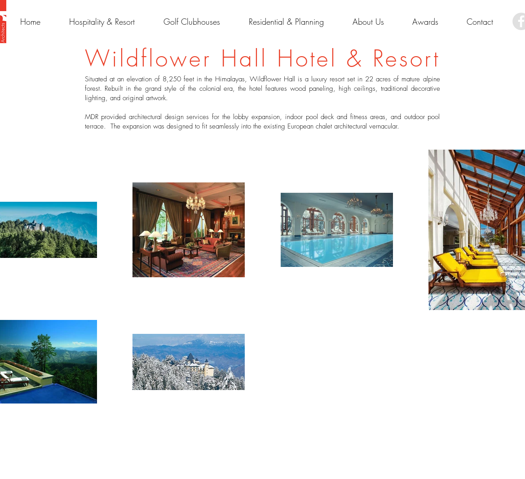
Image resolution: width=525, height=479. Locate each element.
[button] (425, 21)
